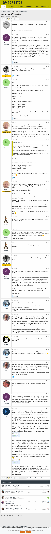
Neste (16, 18)
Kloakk (6, 505)
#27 (48, 181)
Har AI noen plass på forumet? (14, 485)
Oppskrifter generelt (19, 498)
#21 (48, 21)
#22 (48, 34)
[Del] (46, 22)
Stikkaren (44, 498)
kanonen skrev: (16, 142)
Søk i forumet (10, 8)
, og (18, 376)
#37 (48, 362)
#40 (48, 408)
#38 (48, 380)
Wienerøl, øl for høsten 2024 (13, 508)
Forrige (4, 18)
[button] (15, 6)
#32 (48, 268)
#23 (48, 66)
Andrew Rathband (6, 16)
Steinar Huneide (43, 486)
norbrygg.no (29, 6)
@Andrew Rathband (17, 258)
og (17, 75)
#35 (48, 336)
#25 (48, 122)
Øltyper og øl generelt (21, 509)
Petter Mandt (8, 486)
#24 (48, 79)
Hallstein (7, 498)
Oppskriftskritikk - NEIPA (12, 497)
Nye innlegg (10, 6)
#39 (48, 393)
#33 (48, 300)
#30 (48, 242)
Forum (3, 6)
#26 (48, 139)
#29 (48, 229)
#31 (48, 255)
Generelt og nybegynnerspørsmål (13, 487)
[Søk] (48, 6)
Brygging (16, 505)
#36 (48, 349)
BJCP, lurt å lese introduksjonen (14, 491)
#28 (48, 216)
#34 (48, 314)
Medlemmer (20, 6)
